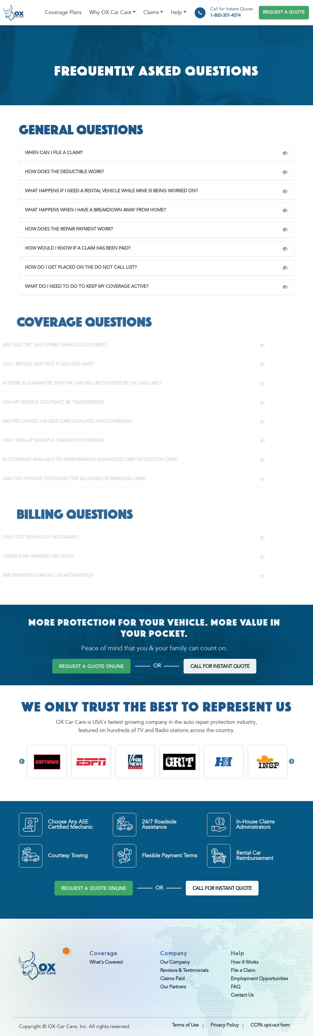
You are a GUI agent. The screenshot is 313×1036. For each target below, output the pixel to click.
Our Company (175, 962)
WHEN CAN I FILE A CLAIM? (48, 153)
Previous (22, 762)
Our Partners (173, 987)
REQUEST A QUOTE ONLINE (93, 888)
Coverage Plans (63, 12)
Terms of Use (185, 1025)
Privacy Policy (225, 1025)
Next (291, 762)
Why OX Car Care (110, 12)
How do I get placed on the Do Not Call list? (76, 267)
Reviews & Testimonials (184, 970)
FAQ (235, 987)
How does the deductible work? (59, 172)
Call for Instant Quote (231, 13)
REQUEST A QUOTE (284, 12)
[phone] (200, 12)
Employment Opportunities (259, 979)
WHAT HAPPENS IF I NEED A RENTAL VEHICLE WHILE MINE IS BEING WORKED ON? (106, 191)
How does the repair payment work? (64, 229)
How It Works (245, 962)
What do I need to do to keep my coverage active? (81, 287)
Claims (151, 12)
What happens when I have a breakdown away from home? (90, 210)
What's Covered (106, 962)
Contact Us (242, 995)
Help (176, 12)
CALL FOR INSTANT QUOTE (222, 888)
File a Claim (243, 970)
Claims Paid (172, 979)
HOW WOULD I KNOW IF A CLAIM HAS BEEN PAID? (72, 248)
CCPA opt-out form (270, 1025)
